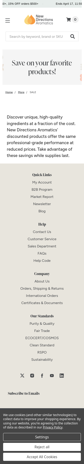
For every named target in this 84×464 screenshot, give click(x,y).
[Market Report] (41, 197)
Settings (42, 437)
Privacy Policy (52, 427)
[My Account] (42, 182)
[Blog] (42, 211)
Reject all (42, 446)
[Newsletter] (42, 204)
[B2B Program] (42, 189)
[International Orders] (42, 296)
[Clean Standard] (42, 345)
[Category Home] (9, 92)
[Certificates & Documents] (42, 303)
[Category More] (21, 92)
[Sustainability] (42, 359)
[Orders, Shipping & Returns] (42, 288)
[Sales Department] (42, 246)
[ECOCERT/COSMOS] (42, 338)
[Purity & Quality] (42, 323)
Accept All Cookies (42, 456)
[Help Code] (42, 260)
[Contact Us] (42, 232)
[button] (73, 36)
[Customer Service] (42, 239)
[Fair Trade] (42, 331)
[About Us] (42, 281)
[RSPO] (42, 352)
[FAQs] (42, 253)
